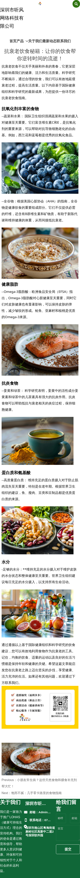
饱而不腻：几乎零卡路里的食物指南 (36, 793)
